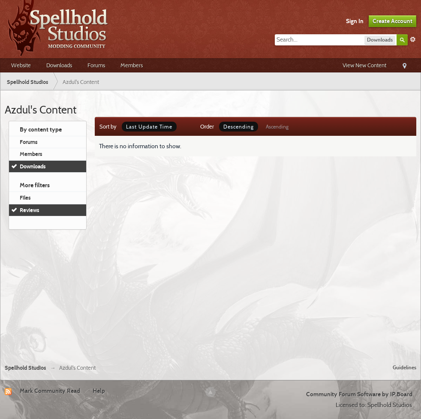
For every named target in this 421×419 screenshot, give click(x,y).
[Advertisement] (210, 293)
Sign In (355, 21)
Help (99, 391)
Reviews (29, 210)
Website (21, 65)
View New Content (364, 65)
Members (131, 65)
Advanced (412, 39)
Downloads (59, 65)
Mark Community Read (50, 391)
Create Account (392, 21)
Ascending (277, 126)
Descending (238, 126)
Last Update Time (149, 126)
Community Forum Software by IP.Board (359, 394)
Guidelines (404, 367)
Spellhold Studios (25, 368)
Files (25, 197)
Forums (96, 65)
